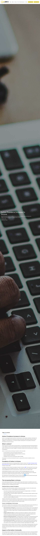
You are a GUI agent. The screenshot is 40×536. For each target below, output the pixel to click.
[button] (15, 2)
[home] (5, 2)
